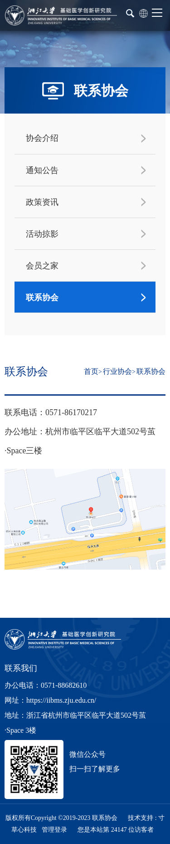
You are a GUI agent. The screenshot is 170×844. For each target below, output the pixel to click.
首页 (91, 371)
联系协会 (150, 371)
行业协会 (117, 371)
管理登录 (54, 829)
